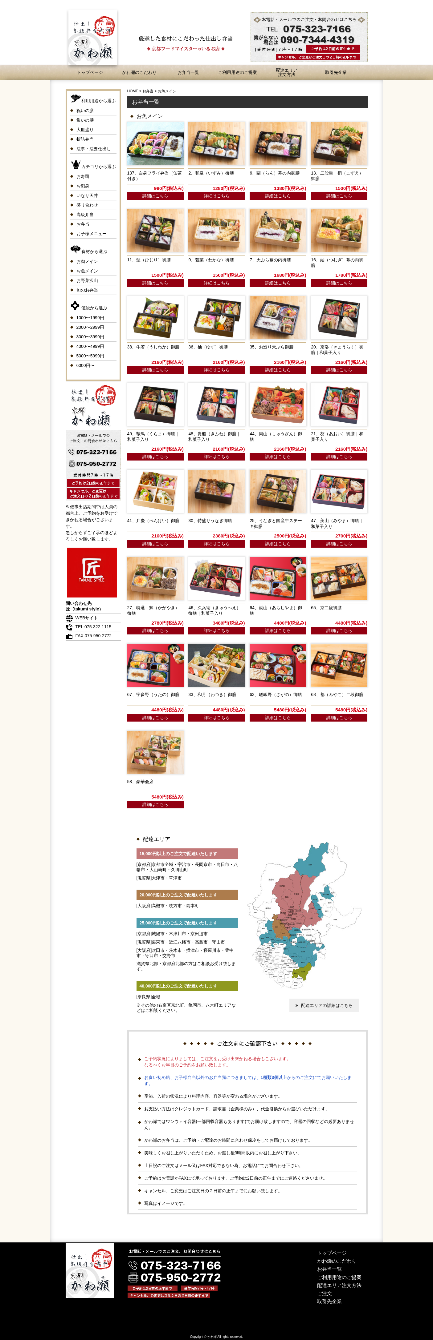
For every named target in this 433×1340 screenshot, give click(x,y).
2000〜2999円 (90, 327)
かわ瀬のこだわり (139, 72)
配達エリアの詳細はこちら (323, 1005)
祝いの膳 (85, 110)
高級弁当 (85, 214)
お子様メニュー (91, 233)
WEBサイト (82, 617)
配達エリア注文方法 (286, 72)
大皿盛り (85, 129)
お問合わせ (355, 4)
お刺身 (82, 185)
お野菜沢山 (87, 280)
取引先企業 (336, 72)
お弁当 (82, 224)
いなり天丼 (87, 195)
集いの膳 (85, 120)
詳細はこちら (155, 195)
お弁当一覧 (188, 72)
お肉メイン (87, 261)
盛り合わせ (87, 205)
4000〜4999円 (90, 346)
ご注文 (324, 1293)
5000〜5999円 (90, 355)
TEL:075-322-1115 (89, 626)
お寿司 (82, 176)
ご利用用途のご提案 (237, 72)
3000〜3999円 (90, 336)
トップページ (90, 72)
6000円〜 (85, 365)
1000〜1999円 (90, 317)
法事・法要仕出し (93, 148)
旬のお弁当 (87, 290)
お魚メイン (87, 270)
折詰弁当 (85, 139)
